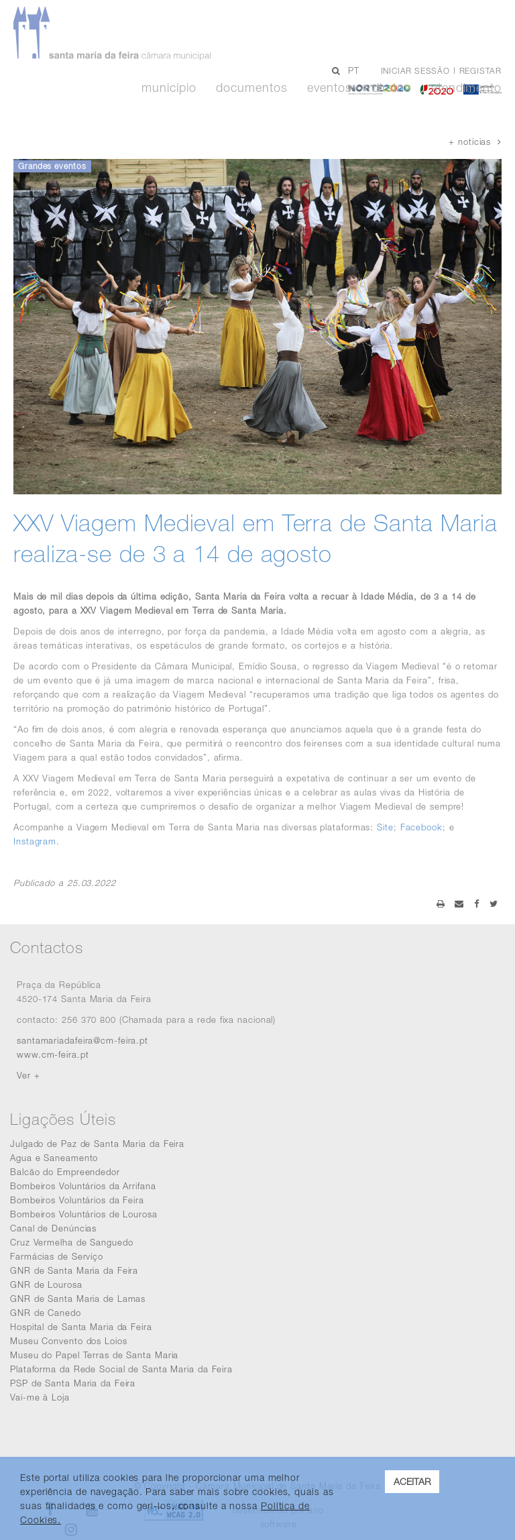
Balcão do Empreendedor (65, 1171)
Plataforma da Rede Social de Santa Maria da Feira (121, 1369)
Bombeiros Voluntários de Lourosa (84, 1214)
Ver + (28, 1075)
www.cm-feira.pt (53, 1054)
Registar (480, 71)
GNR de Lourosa (46, 1284)
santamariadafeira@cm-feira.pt (82, 1040)
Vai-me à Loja (40, 1397)
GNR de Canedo (45, 1312)
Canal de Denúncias (53, 1228)
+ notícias (475, 141)
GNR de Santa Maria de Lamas (78, 1298)
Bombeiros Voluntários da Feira (77, 1200)
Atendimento (466, 88)
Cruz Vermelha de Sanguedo (71, 1242)
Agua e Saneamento (54, 1157)
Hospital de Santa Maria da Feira (81, 1326)
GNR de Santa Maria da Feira (74, 1270)
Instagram (34, 841)
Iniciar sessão (415, 71)
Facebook (421, 827)
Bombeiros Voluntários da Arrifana (83, 1185)
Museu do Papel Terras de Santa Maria (94, 1355)
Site (385, 827)
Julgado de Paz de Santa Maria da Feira (97, 1143)
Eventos (329, 88)
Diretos (391, 88)
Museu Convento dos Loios (68, 1340)
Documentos (251, 88)
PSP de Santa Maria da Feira (72, 1383)
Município (168, 88)
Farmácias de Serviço (56, 1256)
